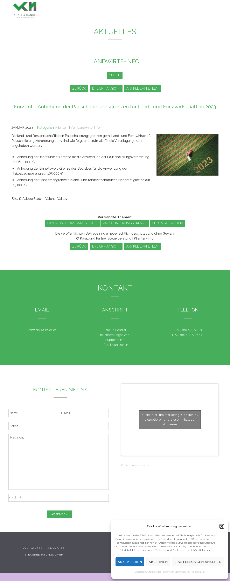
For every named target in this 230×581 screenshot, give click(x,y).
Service (152, 10)
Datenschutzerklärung (148, 571)
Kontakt (187, 12)
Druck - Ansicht (107, 88)
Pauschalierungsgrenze (125, 223)
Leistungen (113, 10)
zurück (78, 88)
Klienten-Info (65, 128)
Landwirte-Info (88, 128)
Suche (114, 75)
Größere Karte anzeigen (135, 465)
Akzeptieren (130, 562)
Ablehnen (158, 562)
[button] (222, 526)
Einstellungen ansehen (198, 562)
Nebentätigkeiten (167, 223)
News (134, 10)
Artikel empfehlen (144, 88)
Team (169, 11)
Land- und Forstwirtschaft (72, 223)
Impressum (198, 571)
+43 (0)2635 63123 (189, 330)
